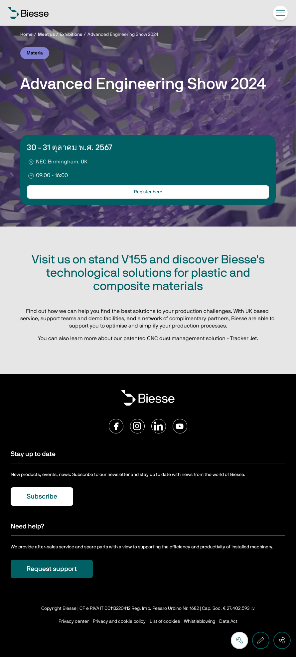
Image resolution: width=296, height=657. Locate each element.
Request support (52, 569)
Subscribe (42, 496)
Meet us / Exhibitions (60, 34)
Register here (148, 192)
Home (26, 34)
